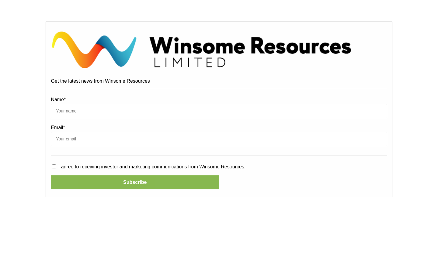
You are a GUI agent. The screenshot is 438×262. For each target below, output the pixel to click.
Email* (58, 127)
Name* (58, 99)
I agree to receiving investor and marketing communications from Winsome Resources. (148, 166)
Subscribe (135, 182)
